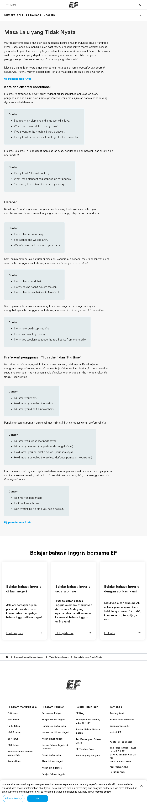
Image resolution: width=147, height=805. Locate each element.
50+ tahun (13, 745)
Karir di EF (115, 732)
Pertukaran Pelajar (51, 713)
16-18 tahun (14, 726)
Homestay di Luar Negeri (55, 732)
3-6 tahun (13, 713)
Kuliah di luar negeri (52, 738)
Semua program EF (120, 726)
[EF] (73, 5)
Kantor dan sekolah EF (122, 719)
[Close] (141, 785)
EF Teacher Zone (85, 749)
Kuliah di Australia (51, 755)
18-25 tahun (14, 732)
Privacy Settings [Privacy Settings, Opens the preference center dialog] (14, 798)
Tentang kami (117, 713)
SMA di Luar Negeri (52, 761)
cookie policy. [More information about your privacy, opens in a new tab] (103, 791)
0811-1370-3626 (119, 767)
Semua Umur (14, 761)
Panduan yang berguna (88, 755)
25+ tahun (13, 738)
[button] (12, 4)
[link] (29, 15)
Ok (37, 798)
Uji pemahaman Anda (18, 78)
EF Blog (80, 713)
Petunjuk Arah (117, 771)
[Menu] (140, 15)
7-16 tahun (13, 719)
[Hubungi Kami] (140, 4)
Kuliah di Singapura (52, 767)
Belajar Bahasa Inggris (53, 719)
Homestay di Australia (54, 726)
